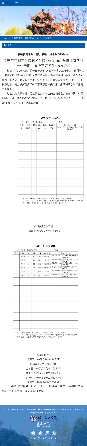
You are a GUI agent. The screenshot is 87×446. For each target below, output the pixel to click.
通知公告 (38, 38)
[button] (42, 33)
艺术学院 (28, 38)
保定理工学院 (17, 38)
